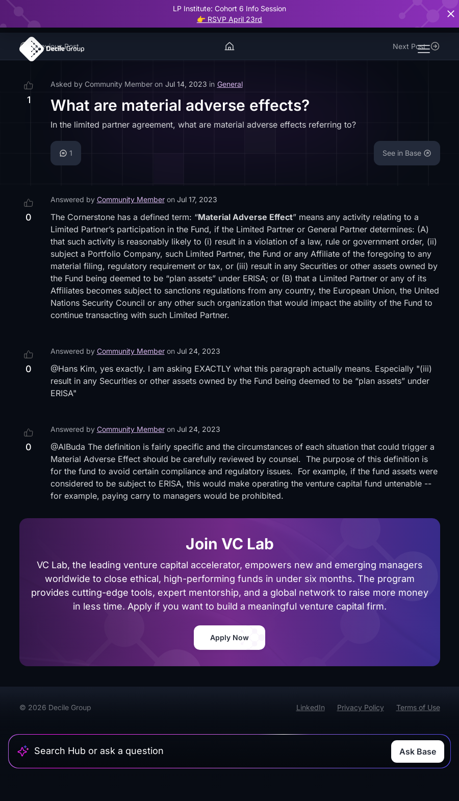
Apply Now (229, 637)
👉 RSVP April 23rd (229, 19)
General (230, 84)
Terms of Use (418, 707)
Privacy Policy (360, 707)
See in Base (406, 153)
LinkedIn (310, 707)
